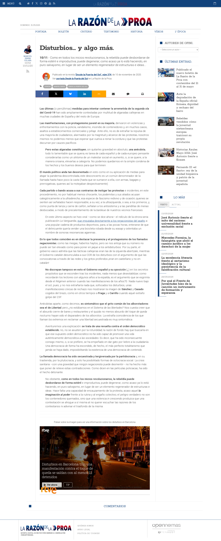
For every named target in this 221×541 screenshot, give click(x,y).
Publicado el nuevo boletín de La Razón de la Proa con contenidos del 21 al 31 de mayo (187, 78)
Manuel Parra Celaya (28, 58)
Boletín (63, 31)
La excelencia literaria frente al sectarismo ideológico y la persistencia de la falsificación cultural (177, 262)
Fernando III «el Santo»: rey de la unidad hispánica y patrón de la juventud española (187, 176)
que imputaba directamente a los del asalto (111, 220)
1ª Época (180, 31)
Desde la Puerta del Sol (77, 86)
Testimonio (111, 31)
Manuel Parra (59, 86)
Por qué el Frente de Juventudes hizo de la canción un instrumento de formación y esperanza (178, 284)
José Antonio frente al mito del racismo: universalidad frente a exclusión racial (177, 222)
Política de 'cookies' (88, 533)
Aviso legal (83, 529)
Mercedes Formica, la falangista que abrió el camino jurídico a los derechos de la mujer (177, 241)
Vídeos (158, 31)
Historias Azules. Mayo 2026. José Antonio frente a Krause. (187, 155)
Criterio (86, 31)
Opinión (47, 86)
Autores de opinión (181, 43)
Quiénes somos (85, 526)
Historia (137, 31)
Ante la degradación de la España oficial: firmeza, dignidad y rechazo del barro (187, 102)
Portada (41, 31)
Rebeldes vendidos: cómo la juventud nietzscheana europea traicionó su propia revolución (186, 130)
